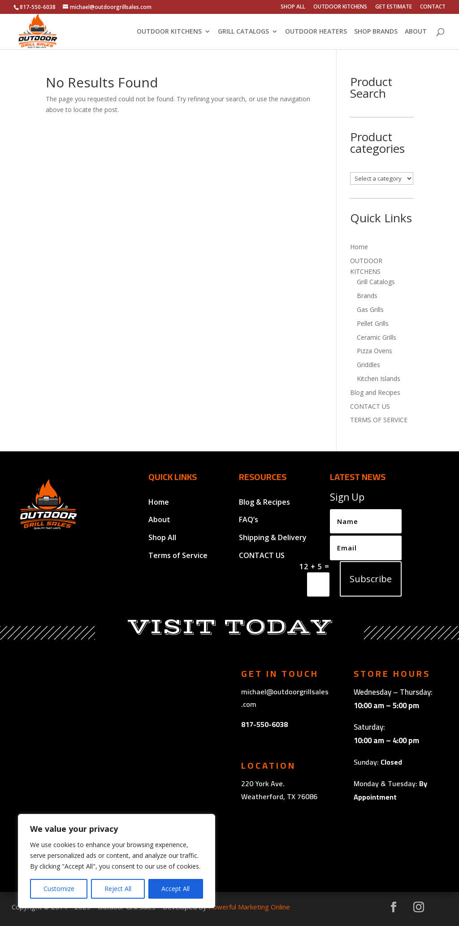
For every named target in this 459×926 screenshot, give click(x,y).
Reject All (117, 888)
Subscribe (371, 579)
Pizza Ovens (374, 350)
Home (359, 246)
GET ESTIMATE (393, 7)
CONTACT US (370, 406)
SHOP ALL (293, 7)
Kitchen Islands (378, 378)
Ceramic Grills (376, 337)
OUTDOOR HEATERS (316, 31)
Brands (367, 295)
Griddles (368, 364)
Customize (58, 888)
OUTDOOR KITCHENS (340, 7)
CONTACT (433, 7)
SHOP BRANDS (376, 31)
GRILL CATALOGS (243, 31)
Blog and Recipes (375, 392)
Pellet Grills (373, 323)
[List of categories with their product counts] (381, 178)
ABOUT (416, 31)
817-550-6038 (264, 724)
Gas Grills (370, 309)
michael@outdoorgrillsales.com (285, 698)
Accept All (175, 888)
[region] (116, 861)
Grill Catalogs (376, 281)
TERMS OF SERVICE (378, 419)
